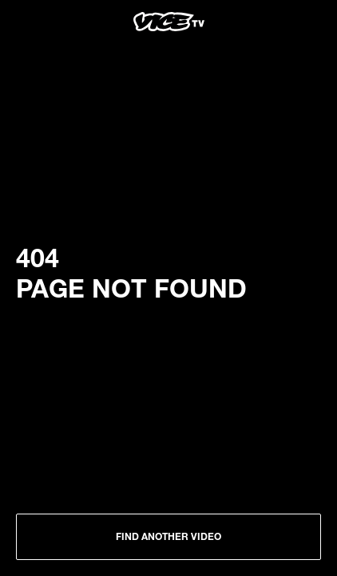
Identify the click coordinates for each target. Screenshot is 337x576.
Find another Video (168, 536)
